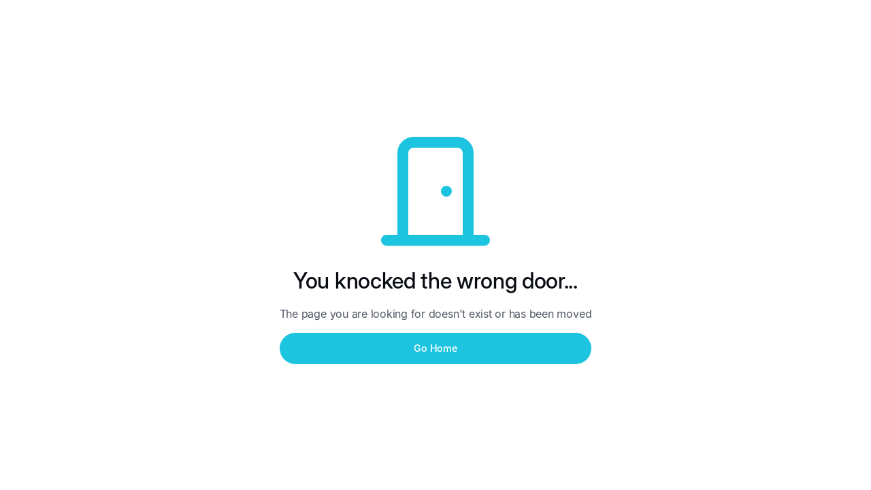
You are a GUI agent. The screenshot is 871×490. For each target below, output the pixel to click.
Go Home (435, 348)
